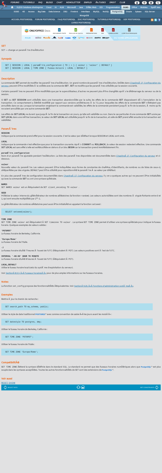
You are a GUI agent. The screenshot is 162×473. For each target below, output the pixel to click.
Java (81, 7)
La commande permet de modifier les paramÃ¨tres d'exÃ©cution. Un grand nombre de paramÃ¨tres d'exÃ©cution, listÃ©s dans (65, 83)
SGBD (125, 7)
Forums (15, 2)
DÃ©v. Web (91, 7)
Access (31, 12)
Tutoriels (29, 2)
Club (122, 2)
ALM (62, 7)
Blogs (49, 2)
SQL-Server (150, 12)
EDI (101, 7)
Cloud (48, 7)
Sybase (138, 12)
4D (23, 12)
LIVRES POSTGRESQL (81, 23)
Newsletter (73, 2)
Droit (112, 2)
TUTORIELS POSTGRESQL (109, 19)
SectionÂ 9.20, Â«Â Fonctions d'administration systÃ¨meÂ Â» (103, 290)
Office (134, 7)
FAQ (40, 2)
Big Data (41, 12)
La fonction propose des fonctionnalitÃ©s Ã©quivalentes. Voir (37, 290)
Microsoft (71, 7)
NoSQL (106, 12)
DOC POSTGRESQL (86, 19)
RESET (4, 386)
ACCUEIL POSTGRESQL (21, 19)
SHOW (12, 386)
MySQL (96, 12)
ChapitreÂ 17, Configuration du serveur (135, 157)
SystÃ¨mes (155, 7)
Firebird (74, 12)
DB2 (65, 12)
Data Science (54, 12)
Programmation (113, 7)
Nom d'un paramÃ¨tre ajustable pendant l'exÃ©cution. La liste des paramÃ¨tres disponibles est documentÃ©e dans (58, 157)
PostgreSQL (117, 12)
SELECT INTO (10, 391)
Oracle (129, 12)
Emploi (88, 2)
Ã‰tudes (100, 2)
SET (3, 46)
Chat (59, 2)
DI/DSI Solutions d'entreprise (30, 7)
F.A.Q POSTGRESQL (66, 19)
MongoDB (84, 16)
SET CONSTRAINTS (149, 391)
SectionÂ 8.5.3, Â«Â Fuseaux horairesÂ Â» (26, 276)
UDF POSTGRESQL (131, 19)
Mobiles (143, 7)
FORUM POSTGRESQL (45, 19)
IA (56, 7)
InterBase (85, 12)
